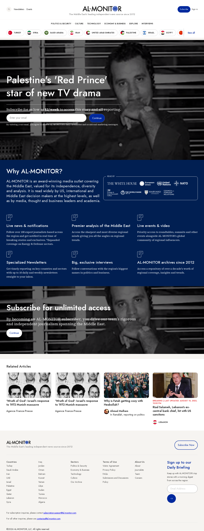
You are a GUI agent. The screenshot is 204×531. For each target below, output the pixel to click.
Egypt (8, 490)
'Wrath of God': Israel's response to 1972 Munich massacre (27, 403)
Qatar (9, 494)
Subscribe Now (186, 445)
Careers (138, 477)
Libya (40, 485)
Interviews (147, 24)
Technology (94, 24)
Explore (133, 24)
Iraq (40, 461)
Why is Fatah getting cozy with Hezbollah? (123, 403)
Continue (14, 333)
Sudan (41, 490)
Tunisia (41, 494)
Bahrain (41, 474)
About (137, 465)
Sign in (195, 9)
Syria (8, 502)
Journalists (139, 469)
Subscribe (184, 9)
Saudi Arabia (12, 469)
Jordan (41, 465)
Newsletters (19, 9)
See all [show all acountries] (191, 32)
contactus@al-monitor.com (48, 518)
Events (29, 9)
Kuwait (41, 477)
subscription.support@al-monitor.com (59, 512)
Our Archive (76, 482)
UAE (8, 477)
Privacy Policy (109, 469)
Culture (79, 24)
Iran (8, 474)
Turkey (9, 465)
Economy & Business (115, 24)
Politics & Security (61, 24)
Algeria (41, 502)
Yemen (41, 482)
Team (137, 474)
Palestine (10, 485)
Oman (41, 469)
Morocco (42, 497)
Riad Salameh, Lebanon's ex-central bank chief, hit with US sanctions (172, 411)
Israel (8, 482)
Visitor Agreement (111, 465)
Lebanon (10, 497)
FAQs (105, 474)
